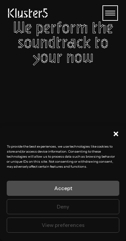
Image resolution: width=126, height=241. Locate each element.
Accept (63, 188)
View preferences (63, 225)
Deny (63, 207)
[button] (116, 134)
